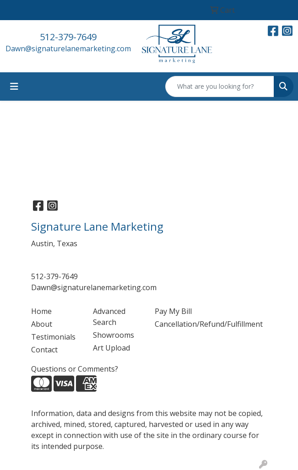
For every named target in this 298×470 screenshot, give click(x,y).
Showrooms (113, 335)
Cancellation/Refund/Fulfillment (180, 324)
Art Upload (111, 348)
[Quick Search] (219, 86)
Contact (44, 350)
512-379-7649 (68, 37)
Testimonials (53, 337)
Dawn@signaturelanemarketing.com (68, 48)
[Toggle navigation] (14, 86)
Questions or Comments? (74, 369)
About (41, 324)
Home (41, 311)
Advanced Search (109, 316)
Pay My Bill (173, 311)
